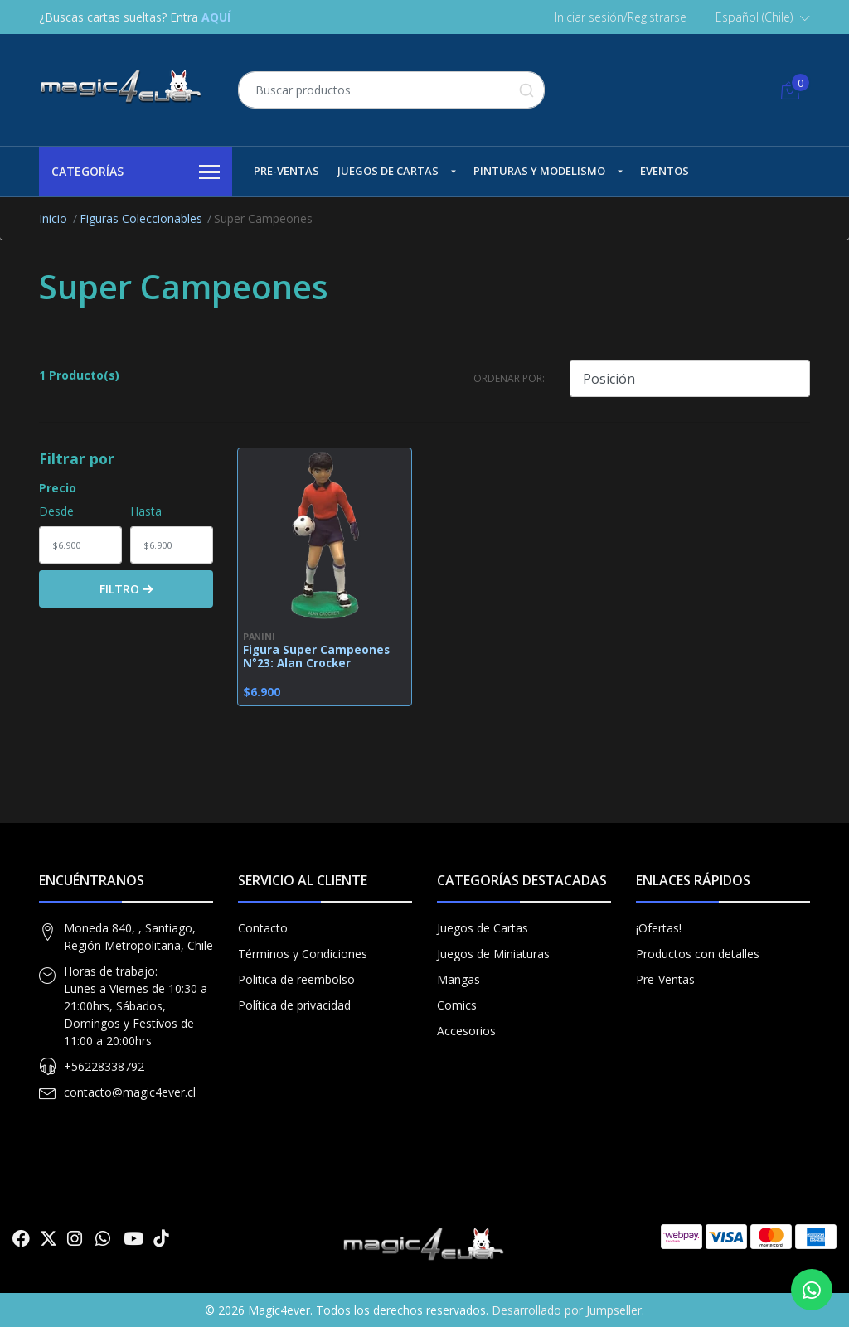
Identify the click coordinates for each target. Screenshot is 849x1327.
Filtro (126, 589)
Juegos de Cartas (388, 170)
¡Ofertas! (659, 928)
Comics (457, 1005)
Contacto (263, 928)
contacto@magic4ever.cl (130, 1092)
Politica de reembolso (296, 979)
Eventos (664, 170)
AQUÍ (215, 17)
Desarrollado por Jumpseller (567, 1310)
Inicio (53, 218)
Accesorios (466, 1031)
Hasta (146, 511)
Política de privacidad (294, 1005)
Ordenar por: (509, 378)
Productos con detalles (697, 953)
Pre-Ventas (286, 170)
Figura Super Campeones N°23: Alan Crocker (316, 656)
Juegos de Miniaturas (493, 953)
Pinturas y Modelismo (539, 170)
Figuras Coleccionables (141, 218)
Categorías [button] (135, 172)
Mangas (458, 979)
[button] (763, 17)
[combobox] (391, 90)
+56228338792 (104, 1066)
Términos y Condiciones (302, 953)
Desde (56, 511)
